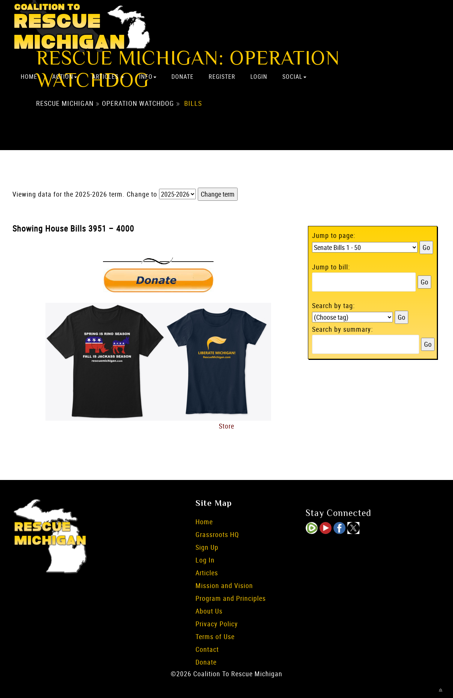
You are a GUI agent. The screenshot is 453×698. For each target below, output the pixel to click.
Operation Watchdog (138, 103)
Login (258, 76)
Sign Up (206, 547)
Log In (205, 559)
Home (29, 76)
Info (147, 76)
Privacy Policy (216, 623)
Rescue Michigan (65, 103)
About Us (209, 610)
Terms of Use (215, 636)
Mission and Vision (224, 585)
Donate (182, 76)
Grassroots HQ (217, 534)
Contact (207, 649)
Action (64, 76)
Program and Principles (230, 598)
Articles (108, 76)
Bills (193, 103)
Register (222, 76)
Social (294, 76)
